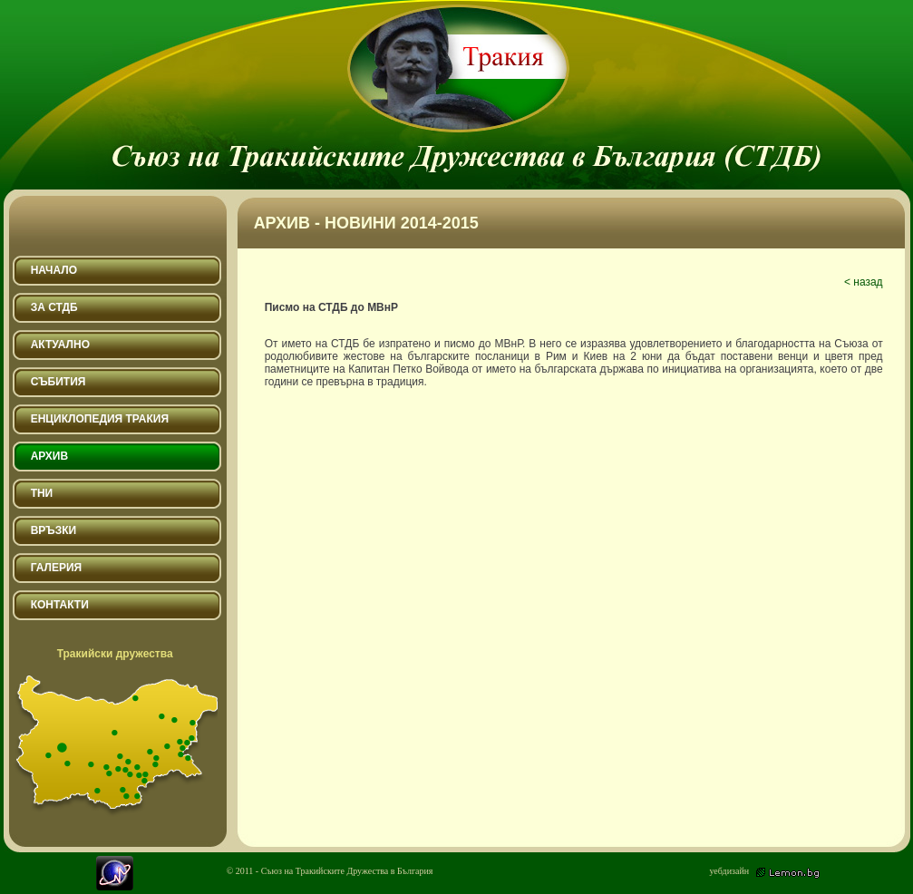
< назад (863, 282)
